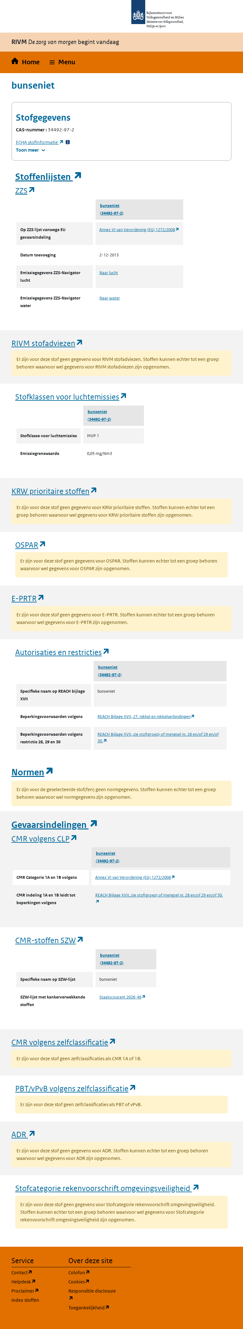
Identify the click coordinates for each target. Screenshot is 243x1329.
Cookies (93, 1281)
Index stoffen (25, 1300)
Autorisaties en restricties (62, 652)
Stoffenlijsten (48, 176)
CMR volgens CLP (44, 838)
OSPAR (31, 544)
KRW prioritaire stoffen (54, 490)
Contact (36, 1272)
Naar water (109, 298)
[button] (62, 62)
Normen (32, 772)
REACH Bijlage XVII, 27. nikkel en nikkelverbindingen (146, 716)
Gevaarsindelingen (54, 824)
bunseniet (109, 205)
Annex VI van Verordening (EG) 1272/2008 (139, 229)
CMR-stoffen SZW (49, 940)
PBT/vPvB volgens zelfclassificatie (76, 1088)
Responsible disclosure (93, 1294)
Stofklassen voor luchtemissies (71, 396)
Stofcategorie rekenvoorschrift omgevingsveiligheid (107, 1188)
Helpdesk (36, 1281)
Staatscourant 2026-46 (122, 997)
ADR (23, 1134)
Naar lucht (108, 272)
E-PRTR (28, 598)
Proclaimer (36, 1290)
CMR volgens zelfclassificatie (63, 1042)
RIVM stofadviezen (47, 343)
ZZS (25, 190)
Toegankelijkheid (93, 1307)
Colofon (93, 1272)
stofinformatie (40, 142)
